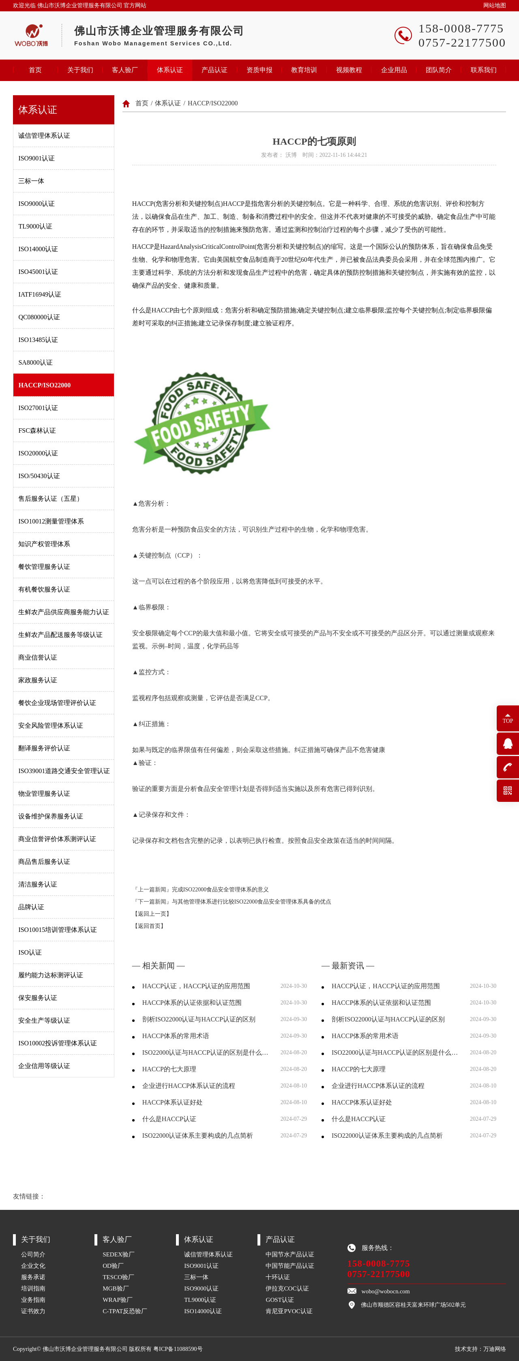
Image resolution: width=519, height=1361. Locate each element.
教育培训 (304, 69)
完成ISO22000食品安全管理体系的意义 (220, 890)
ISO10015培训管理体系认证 (57, 929)
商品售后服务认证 (44, 861)
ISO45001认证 (38, 271)
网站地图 (494, 5)
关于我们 (80, 69)
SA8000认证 (35, 362)
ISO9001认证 (36, 158)
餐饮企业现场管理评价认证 (57, 702)
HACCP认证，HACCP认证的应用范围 (196, 986)
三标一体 (31, 180)
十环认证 (278, 1276)
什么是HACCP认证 (169, 1118)
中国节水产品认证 (290, 1254)
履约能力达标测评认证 (50, 975)
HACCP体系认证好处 (172, 1102)
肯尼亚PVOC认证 (289, 1311)
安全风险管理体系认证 (50, 725)
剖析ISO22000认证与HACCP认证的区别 (198, 1019)
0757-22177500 (378, 1274)
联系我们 (484, 69)
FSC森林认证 (37, 430)
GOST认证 (280, 1299)
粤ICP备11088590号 (177, 1349)
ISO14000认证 (38, 249)
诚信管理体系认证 (44, 135)
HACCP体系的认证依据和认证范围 (192, 1002)
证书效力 (33, 1311)
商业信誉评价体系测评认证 (57, 838)
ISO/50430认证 (39, 475)
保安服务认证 (37, 997)
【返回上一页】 (152, 914)
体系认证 (170, 69)
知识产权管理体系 (44, 544)
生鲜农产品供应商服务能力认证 (63, 612)
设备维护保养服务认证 (50, 816)
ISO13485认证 (38, 339)
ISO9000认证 (36, 203)
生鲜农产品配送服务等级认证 (60, 634)
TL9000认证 (35, 226)
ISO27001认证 (38, 407)
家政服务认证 (37, 680)
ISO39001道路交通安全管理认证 (64, 770)
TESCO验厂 (118, 1276)
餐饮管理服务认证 (44, 566)
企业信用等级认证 (44, 1065)
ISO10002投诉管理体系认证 (57, 1043)
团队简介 (439, 69)
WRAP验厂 (118, 1299)
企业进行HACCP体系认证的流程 (188, 1085)
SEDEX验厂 (119, 1254)
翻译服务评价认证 (44, 748)
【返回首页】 (149, 926)
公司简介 (33, 1254)
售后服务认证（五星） (50, 498)
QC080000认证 (39, 317)
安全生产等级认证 (44, 1020)
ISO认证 (30, 952)
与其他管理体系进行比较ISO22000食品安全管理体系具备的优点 (252, 902)
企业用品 (394, 69)
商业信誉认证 (37, 657)
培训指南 (33, 1288)
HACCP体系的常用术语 (175, 1035)
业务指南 (33, 1299)
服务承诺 (33, 1276)
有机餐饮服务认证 (44, 589)
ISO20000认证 (38, 453)
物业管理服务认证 (44, 793)
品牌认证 (31, 907)
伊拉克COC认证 (287, 1288)
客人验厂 (125, 69)
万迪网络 (494, 1349)
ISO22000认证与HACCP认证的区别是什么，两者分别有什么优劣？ (206, 1052)
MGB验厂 (116, 1288)
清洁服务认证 (37, 884)
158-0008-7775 (378, 1263)
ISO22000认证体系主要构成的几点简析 (197, 1135)
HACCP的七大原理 (169, 1069)
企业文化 (33, 1265)
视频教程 (349, 69)
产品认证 (214, 69)
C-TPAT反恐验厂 (125, 1311)
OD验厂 (113, 1265)
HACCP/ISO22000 (44, 385)
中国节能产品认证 (290, 1265)
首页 (35, 69)
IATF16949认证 (39, 294)
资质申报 (259, 69)
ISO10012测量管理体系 (51, 521)
